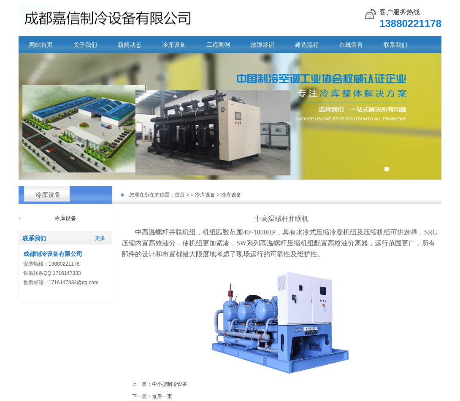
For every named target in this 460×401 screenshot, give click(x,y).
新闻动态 (129, 44)
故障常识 (262, 44)
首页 (180, 195)
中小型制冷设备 (169, 384)
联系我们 (395, 44)
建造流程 (307, 44)
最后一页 (162, 396)
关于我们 (85, 44)
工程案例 (218, 44)
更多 (100, 238)
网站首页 (41, 44)
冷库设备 (174, 44)
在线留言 (351, 44)
